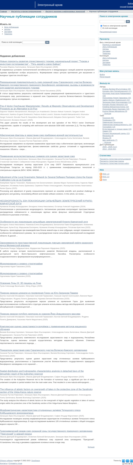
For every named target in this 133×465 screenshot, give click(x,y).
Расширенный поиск (108, 32)
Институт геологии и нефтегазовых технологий (65, 11)
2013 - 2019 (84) (109, 149)
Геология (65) (108, 118)
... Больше (106, 113)
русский (123, 7)
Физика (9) (106, 138)
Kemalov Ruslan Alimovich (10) (115, 104)
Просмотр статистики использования (115, 159)
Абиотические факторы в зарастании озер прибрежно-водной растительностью (41, 135)
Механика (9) (108, 136)
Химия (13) (107, 131)
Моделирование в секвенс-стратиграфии (21, 264)
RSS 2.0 (105, 177)
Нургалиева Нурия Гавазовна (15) (116, 98)
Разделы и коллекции (111, 45)
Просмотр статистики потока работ (114, 163)
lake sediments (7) (109, 140)
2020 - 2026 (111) (109, 147)
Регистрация (105, 77)
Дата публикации (11, 27)
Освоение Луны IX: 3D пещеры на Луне (20, 283)
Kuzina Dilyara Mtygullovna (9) (114, 111)
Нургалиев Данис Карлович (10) (115, 109)
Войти (130, 3)
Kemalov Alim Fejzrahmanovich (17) (117, 91)
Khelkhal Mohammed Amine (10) (115, 107)
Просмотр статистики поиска (112, 161)
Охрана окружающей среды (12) (116, 133)
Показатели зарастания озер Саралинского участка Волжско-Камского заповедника (43, 350)
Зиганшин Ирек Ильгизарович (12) (116, 102)
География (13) (108, 127)
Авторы (7, 29)
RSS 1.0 (105, 174)
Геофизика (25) (108, 120)
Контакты (3, 463)
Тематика (8, 34)
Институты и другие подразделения (26, 11)
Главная (3, 11)
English (130, 7)
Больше (91, 447)
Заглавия (8, 32)
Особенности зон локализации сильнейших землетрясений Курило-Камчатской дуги (44, 222)
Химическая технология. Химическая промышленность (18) (117, 123)
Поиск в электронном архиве (113, 26)
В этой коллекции (108, 28)
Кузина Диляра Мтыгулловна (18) (116, 89)
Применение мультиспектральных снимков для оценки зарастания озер (37, 156)
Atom (104, 180)
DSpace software (6, 461)
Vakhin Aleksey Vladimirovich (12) (116, 100)
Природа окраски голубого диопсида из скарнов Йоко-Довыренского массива (40, 314)
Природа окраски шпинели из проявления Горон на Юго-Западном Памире (39, 293)
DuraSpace (35, 461)
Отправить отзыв (15, 463)
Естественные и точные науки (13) (116, 129)
